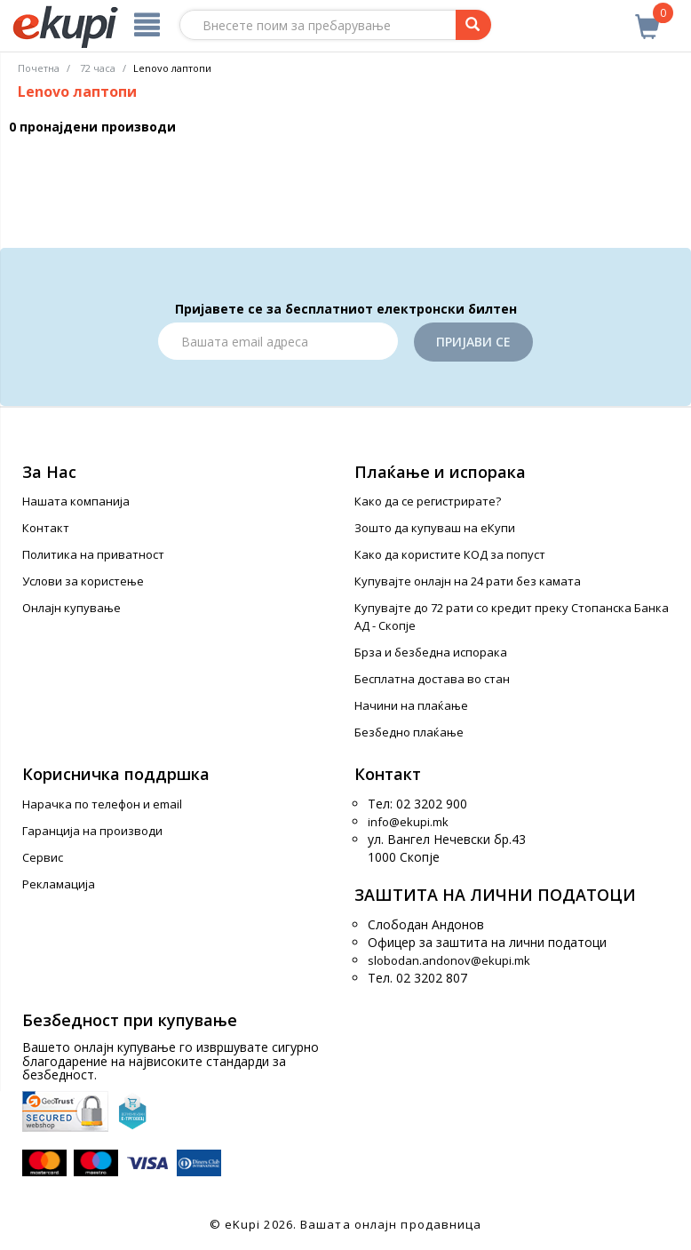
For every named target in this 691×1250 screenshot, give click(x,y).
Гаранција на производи (92, 831)
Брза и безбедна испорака (430, 652)
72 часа (97, 68)
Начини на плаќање (411, 705)
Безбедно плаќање (409, 732)
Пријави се (473, 341)
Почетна (39, 68)
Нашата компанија (76, 501)
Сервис (42, 857)
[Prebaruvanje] (473, 25)
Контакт (45, 528)
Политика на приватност (93, 554)
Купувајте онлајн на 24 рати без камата (467, 581)
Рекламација (58, 884)
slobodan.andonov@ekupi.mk (449, 960)
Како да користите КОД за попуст (449, 554)
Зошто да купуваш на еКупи (434, 528)
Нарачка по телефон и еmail (102, 804)
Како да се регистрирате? (427, 501)
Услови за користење (83, 581)
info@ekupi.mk (408, 822)
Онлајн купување (71, 608)
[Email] (278, 341)
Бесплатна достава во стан (432, 679)
